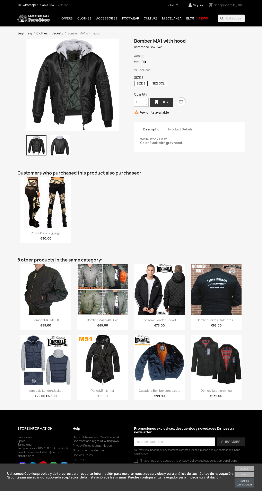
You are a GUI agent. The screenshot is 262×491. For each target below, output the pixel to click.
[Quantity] (139, 102)
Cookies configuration (244, 482)
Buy (161, 102)
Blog (190, 18)
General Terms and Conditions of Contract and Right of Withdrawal (96, 439)
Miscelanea (172, 18)
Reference (141, 47)
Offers (67, 18)
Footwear (130, 18)
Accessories (106, 18)
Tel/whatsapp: (36, 448)
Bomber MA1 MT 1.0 (46, 320)
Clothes (84, 18)
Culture (150, 18)
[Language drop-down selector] (172, 5)
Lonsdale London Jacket (159, 320)
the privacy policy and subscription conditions (205, 460)
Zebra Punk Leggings (46, 233)
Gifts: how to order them (90, 450)
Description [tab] (152, 129)
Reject (244, 474)
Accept (244, 468)
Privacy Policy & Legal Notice (92, 446)
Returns (78, 460)
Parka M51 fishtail (102, 391)
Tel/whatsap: (35, 5)
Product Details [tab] (180, 129)
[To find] (231, 18)
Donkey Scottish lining (216, 391)
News (203, 18)
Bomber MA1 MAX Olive (102, 320)
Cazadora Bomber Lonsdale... (159, 391)
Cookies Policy (83, 455)
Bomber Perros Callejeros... (216, 320)
